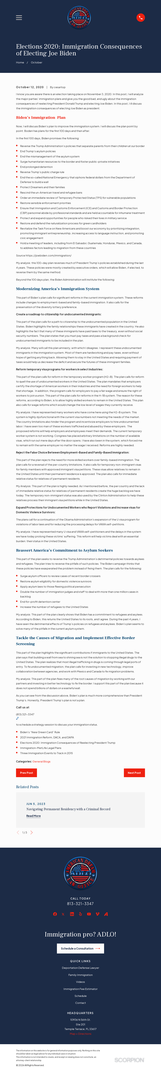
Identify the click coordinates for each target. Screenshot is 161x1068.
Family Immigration (80, 975)
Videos (80, 981)
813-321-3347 (80, 903)
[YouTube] (89, 914)
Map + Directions (80, 1033)
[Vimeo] (97, 914)
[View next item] (31, 832)
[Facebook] (55, 914)
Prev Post (26, 772)
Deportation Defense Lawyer (80, 967)
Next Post (134, 772)
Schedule (81, 995)
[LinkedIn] (72, 914)
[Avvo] (106, 914)
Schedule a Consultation (80, 948)
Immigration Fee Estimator (80, 989)
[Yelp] (80, 914)
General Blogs (41, 761)
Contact (80, 1002)
